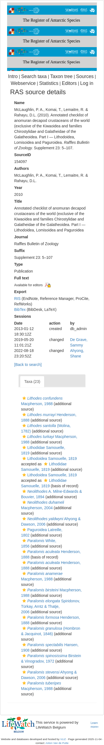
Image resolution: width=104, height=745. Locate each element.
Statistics (48, 83)
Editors (69, 83)
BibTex (20, 309)
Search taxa (34, 76)
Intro (13, 76)
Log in (86, 83)
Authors (21, 168)
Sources (85, 76)
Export (20, 292)
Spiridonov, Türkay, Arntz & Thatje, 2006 (50, 606)
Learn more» (95, 725)
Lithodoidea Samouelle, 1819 (49, 458)
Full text (21, 278)
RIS (17, 298)
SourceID (22, 155)
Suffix (19, 250)
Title (18, 201)
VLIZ (63, 739)
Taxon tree (61, 76)
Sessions (22, 316)
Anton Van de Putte (57, 742)
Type (18, 264)
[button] (24, 398)
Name (19, 103)
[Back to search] (27, 364)
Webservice (23, 83)
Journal (21, 237)
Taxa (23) (32, 381)
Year (18, 187)
